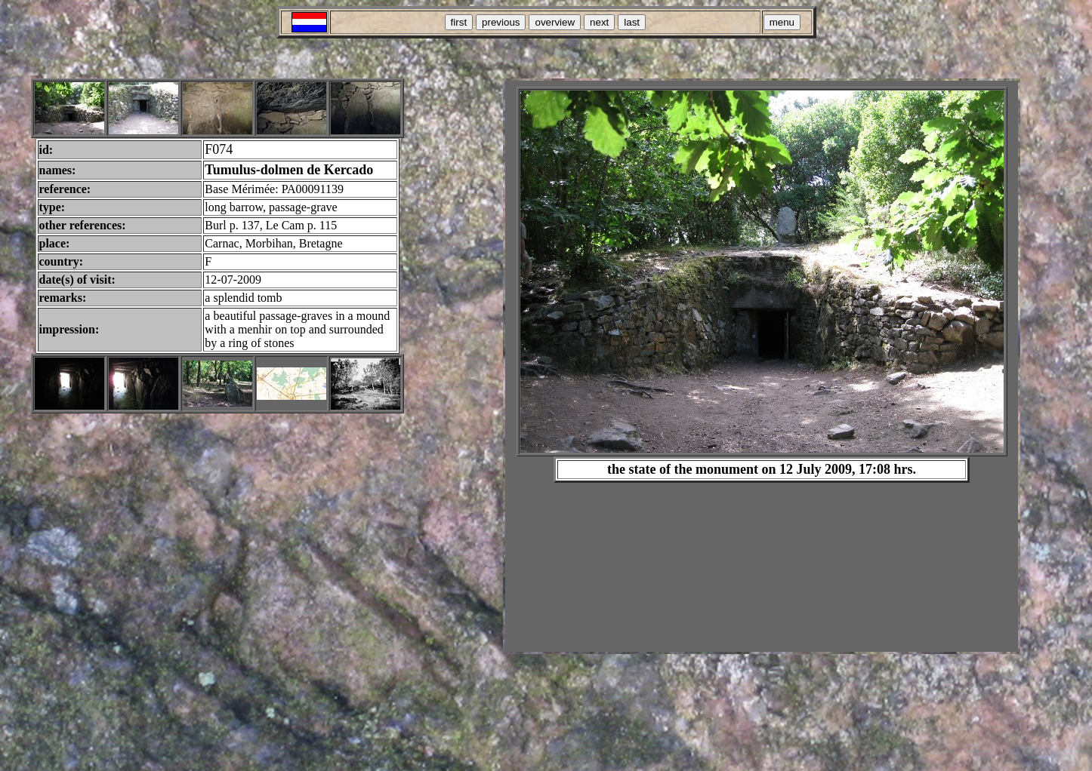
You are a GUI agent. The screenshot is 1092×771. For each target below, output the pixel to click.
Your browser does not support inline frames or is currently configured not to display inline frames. (761, 366)
